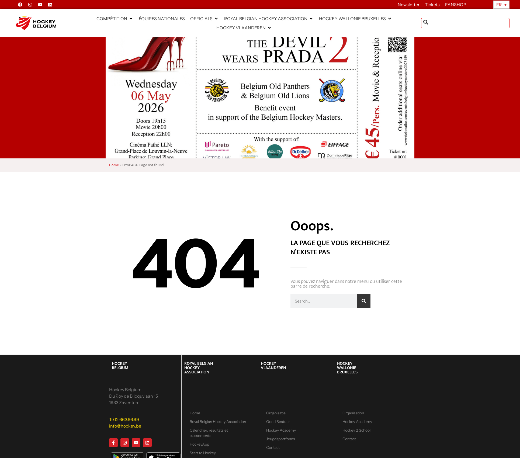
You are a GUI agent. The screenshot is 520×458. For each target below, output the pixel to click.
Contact (273, 447)
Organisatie (276, 413)
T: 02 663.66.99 (124, 419)
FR (499, 4)
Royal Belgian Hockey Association (218, 421)
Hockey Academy (281, 430)
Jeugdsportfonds (280, 438)
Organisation (353, 413)
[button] (115, 18)
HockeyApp (199, 444)
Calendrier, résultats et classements (209, 433)
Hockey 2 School (356, 430)
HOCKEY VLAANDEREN (273, 366)
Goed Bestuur (278, 421)
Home (114, 165)
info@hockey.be (125, 426)
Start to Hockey (203, 452)
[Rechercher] (363, 301)
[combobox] (465, 23)
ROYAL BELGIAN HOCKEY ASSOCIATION (198, 368)
